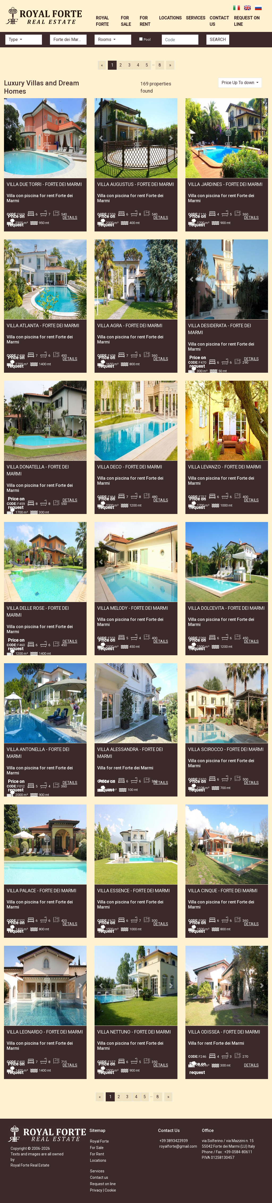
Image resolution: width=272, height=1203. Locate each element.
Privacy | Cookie (103, 1190)
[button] (10, 138)
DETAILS (70, 217)
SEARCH (218, 39)
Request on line (103, 1184)
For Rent (97, 1154)
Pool (147, 40)
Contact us (99, 1177)
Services (97, 1171)
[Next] (170, 65)
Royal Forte (99, 1141)
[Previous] (102, 65)
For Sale (97, 1148)
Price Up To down (238, 82)
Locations (98, 1160)
